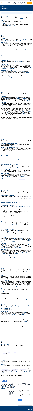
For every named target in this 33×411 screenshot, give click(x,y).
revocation (17, 71)
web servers (3, 217)
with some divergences (11, 25)
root (7, 58)
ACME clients (24, 216)
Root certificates (13, 314)
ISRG (14, 219)
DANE (6, 348)
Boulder (29, 24)
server (14, 317)
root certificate (18, 98)
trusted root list (8, 314)
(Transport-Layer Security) (6, 344)
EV (1, 155)
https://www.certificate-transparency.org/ (14, 87)
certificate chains (19, 193)
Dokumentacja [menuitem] (11, 2)
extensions (11, 134)
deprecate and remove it (25, 184)
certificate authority (21, 127)
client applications (12, 77)
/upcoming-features (8, 160)
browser (14, 238)
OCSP (16, 244)
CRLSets (2, 299)
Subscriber (23, 256)
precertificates (15, 86)
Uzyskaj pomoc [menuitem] (15, 3)
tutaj (30, 12)
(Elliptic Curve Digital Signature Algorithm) (9, 156)
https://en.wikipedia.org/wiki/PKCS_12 (10, 266)
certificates (18, 24)
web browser (25, 358)
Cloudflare (21, 171)
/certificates (3, 188)
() (6, 30)
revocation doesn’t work (17, 299)
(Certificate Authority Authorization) (7, 47)
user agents (17, 28)
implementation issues (8, 166)
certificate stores (13, 306)
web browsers (11, 81)
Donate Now (30, 2)
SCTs (26, 88)
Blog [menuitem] (18, 2)
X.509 (8, 105)
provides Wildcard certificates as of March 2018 (22, 371)
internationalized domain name (8, 203)
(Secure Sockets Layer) (5, 308)
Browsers (30, 222)
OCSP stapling (5, 239)
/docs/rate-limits (8, 286)
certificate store (24, 98)
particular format (7, 56)
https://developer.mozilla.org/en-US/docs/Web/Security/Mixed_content (12, 224)
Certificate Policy (4, 123)
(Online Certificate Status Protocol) (7, 229)
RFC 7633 (13, 241)
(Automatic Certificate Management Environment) (10, 16)
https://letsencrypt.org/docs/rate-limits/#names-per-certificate (11, 339)
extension (6, 28)
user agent (17, 97)
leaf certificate (22, 57)
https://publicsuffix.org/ (15, 286)
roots (16, 80)
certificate (18, 18)
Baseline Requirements (13, 50)
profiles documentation (11, 277)
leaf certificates (28, 127)
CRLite (28, 298)
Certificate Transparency (10, 93)
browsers (9, 89)
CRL (19, 298)
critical (13, 270)
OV (30, 154)
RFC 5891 (14, 200)
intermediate (3, 58)
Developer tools (3, 226)
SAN (30, 368)
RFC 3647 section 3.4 (11, 124)
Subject (23, 111)
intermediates (3, 127)
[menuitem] (22, 3)
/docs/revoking (24, 299)
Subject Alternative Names (23, 76)
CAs (12, 48)
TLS (7, 309)
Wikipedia (25, 18)
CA (19, 75)
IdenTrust (20, 61)
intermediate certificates (8, 97)
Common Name (15, 76)
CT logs (27, 271)
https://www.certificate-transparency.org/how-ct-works (10, 328)
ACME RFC (21, 18)
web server (6, 40)
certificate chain (18, 40)
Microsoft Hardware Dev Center (22, 266)
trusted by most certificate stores (10, 84)
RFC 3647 (9, 68)
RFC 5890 (11, 200)
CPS (7, 67)
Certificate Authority (5, 187)
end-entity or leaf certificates (20, 159)
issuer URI (18, 29)
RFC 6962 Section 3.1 (23, 273)
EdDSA (8, 162)
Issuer (25, 312)
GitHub (26, 36)
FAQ (3, 155)
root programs (25, 31)
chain (4, 160)
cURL (29, 358)
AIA (5, 39)
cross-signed (15, 187)
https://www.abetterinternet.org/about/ (20, 206)
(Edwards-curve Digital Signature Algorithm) (9, 164)
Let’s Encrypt (13, 17)
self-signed (29, 111)
